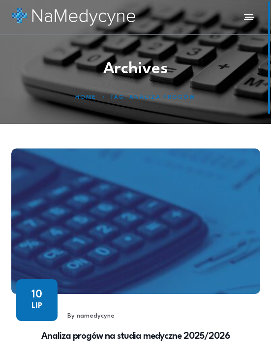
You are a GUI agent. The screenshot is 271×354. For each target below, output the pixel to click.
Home (85, 97)
